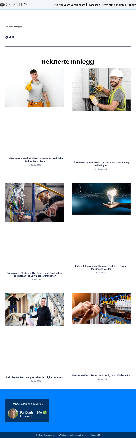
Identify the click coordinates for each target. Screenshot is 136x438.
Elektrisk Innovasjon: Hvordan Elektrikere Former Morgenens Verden (101, 267)
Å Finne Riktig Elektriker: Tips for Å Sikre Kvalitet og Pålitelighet (101, 164)
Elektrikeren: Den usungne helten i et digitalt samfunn (34, 377)
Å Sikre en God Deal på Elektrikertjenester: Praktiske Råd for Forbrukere (35, 160)
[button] (6, 37)
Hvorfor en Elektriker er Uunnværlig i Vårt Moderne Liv (101, 375)
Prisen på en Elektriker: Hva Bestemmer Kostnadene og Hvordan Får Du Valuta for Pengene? (35, 274)
